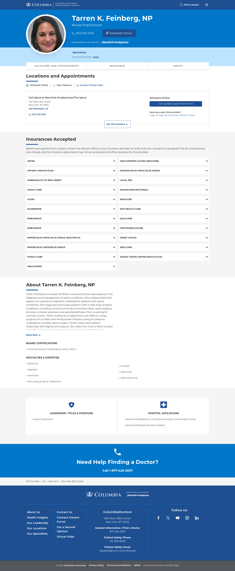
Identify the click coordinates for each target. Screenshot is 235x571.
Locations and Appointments (56, 66)
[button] (117, 124)
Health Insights (37, 517)
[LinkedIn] (197, 518)
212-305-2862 (172, 565)
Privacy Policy (96, 565)
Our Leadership (37, 523)
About (178, 66)
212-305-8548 (117, 541)
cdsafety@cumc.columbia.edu (117, 550)
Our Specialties (37, 534)
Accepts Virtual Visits (91, 85)
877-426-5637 (117, 531)
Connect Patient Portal (68, 519)
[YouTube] (178, 518)
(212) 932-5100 (85, 33)
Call (118, 470)
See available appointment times (176, 103)
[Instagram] (187, 518)
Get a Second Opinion (66, 529)
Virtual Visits (65, 537)
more (96, 56)
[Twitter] (168, 518)
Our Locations (36, 528)
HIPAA (137, 565)
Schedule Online (119, 33)
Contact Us (64, 512)
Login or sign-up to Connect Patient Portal (172, 115)
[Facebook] (158, 518)
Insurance (117, 66)
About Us (33, 512)
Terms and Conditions (119, 565)
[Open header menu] (206, 4)
